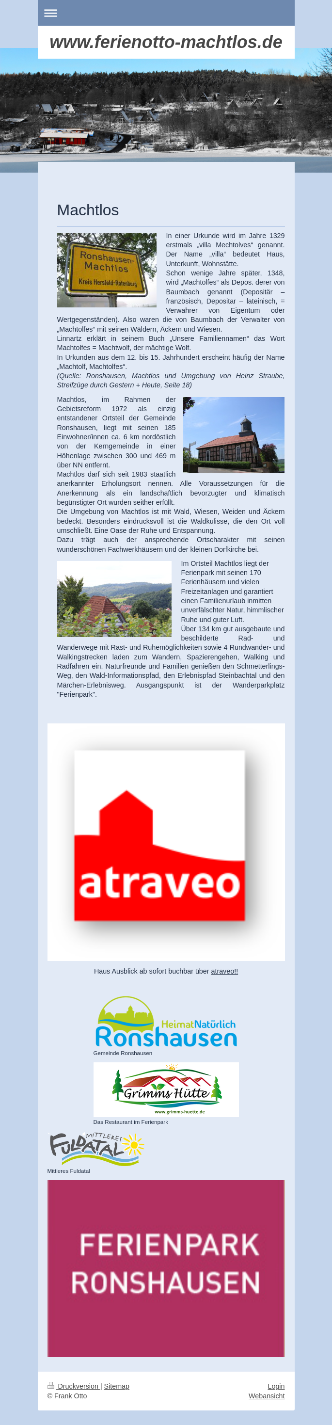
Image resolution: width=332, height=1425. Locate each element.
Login (276, 1386)
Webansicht (267, 1396)
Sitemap (116, 1386)
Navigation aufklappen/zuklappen (166, 12)
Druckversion (73, 1386)
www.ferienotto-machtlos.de (166, 42)
